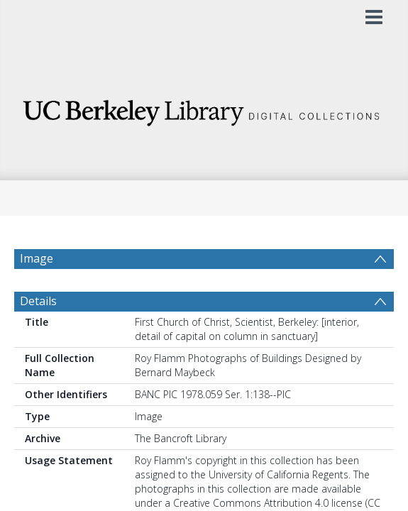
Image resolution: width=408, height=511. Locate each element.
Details (38, 335)
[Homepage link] (204, 109)
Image (36, 258)
